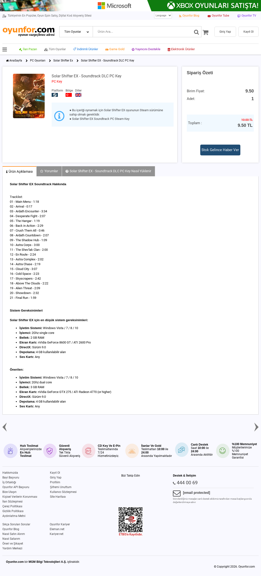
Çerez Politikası (12, 506)
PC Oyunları (37, 60)
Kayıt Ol (55, 472)
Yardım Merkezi (12, 548)
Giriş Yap (55, 477)
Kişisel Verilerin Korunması (19, 496)
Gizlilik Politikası (13, 511)
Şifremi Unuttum (61, 487)
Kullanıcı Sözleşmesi (63, 492)
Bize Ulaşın (9, 492)
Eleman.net (57, 529)
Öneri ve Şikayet (12, 543)
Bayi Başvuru (10, 477)
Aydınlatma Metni (13, 516)
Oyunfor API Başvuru (15, 487)
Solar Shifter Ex (63, 60)
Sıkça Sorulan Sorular (16, 524)
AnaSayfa (15, 60)
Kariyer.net (56, 534)
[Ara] (196, 31)
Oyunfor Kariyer (60, 524)
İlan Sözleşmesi (12, 501)
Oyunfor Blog (10, 529)
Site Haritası (58, 496)
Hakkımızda (10, 472)
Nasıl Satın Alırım (13, 534)
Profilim (55, 482)
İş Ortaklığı (9, 482)
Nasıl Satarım (11, 538)
